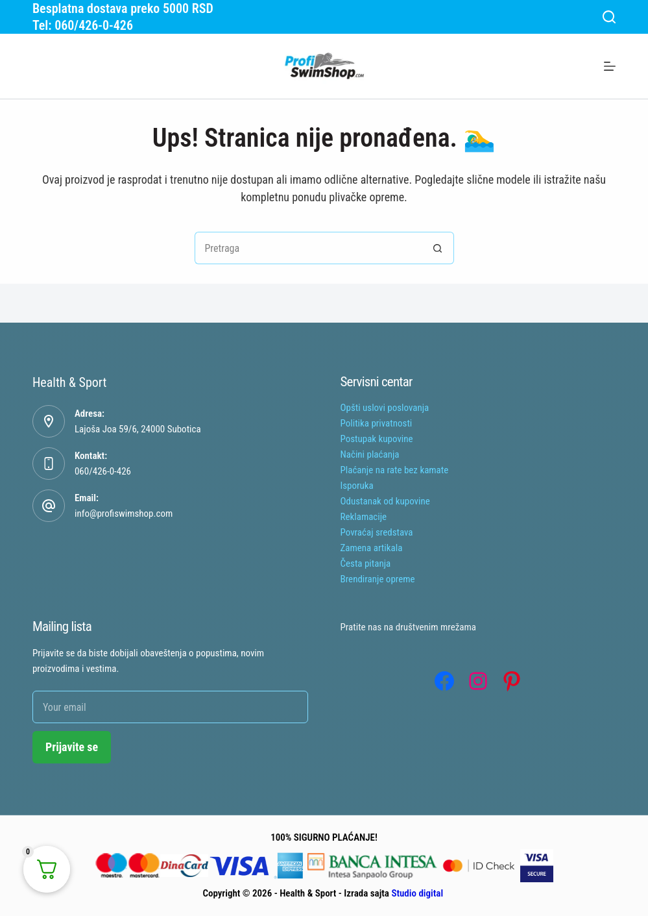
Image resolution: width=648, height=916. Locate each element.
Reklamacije (364, 517)
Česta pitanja (366, 563)
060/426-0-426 (103, 471)
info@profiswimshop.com (124, 513)
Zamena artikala (372, 548)
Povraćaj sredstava (377, 532)
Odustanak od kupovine (385, 501)
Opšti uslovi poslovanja (385, 408)
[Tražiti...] (308, 248)
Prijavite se (71, 747)
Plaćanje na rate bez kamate (395, 470)
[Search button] (438, 248)
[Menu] (610, 66)
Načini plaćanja (370, 454)
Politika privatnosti (377, 423)
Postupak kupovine (377, 439)
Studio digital (417, 893)
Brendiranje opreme (378, 579)
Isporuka (357, 485)
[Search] (609, 16)
